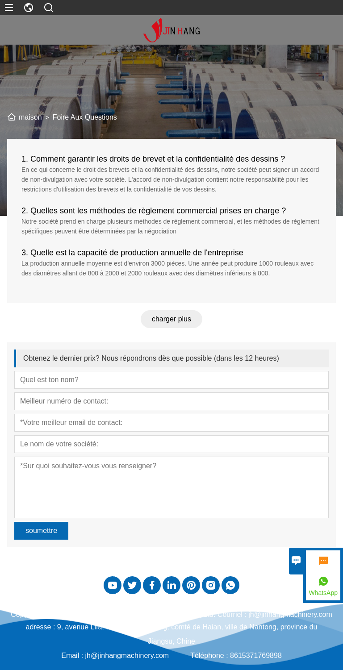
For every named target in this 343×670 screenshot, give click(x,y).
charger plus (171, 319)
